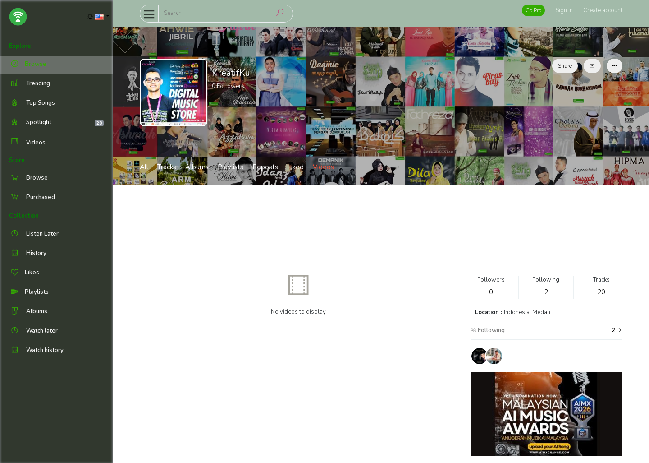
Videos (27, 142)
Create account (602, 10)
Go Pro (533, 10)
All (144, 166)
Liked (295, 166)
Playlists (230, 166)
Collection (24, 216)
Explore (20, 46)
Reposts (265, 166)
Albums (197, 166)
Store (17, 160)
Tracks (166, 166)
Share (565, 65)
